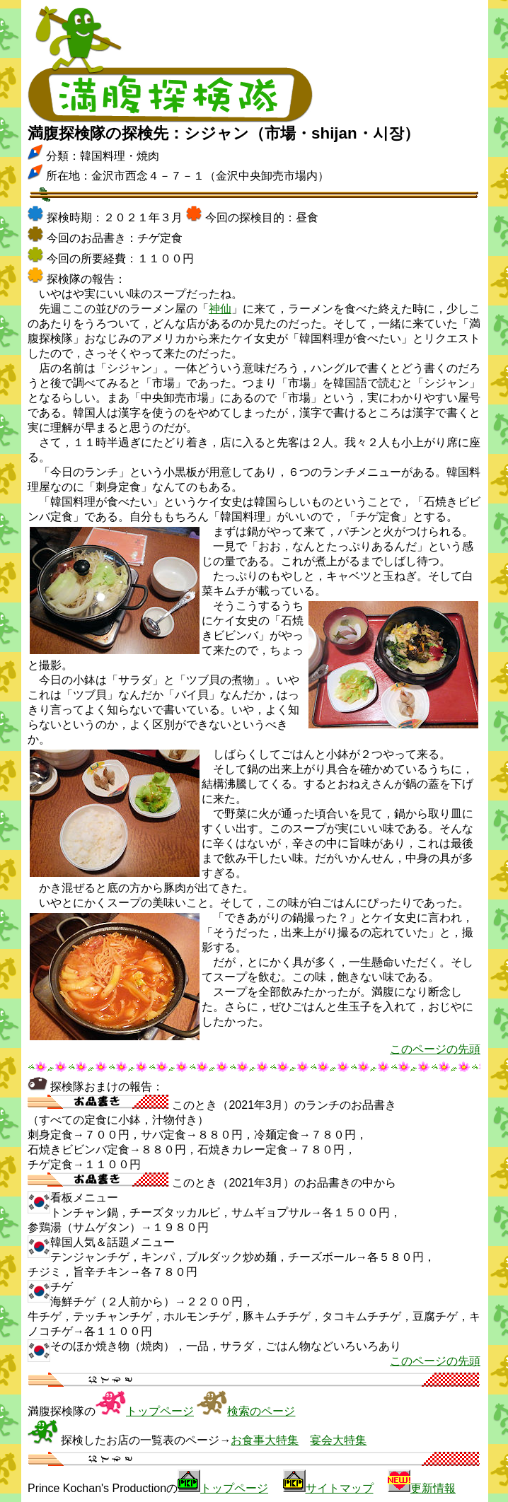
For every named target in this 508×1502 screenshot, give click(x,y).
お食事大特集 (265, 1440)
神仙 (220, 309)
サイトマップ (340, 1488)
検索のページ (261, 1411)
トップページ (160, 1411)
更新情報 (433, 1488)
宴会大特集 (338, 1440)
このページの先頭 (435, 1049)
